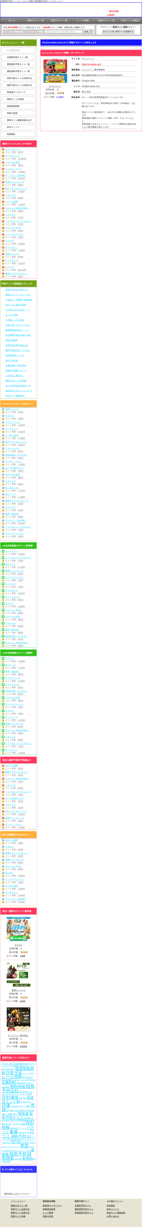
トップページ (13, 50)
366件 (20, 517)
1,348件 (21, 172)
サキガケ (9, 416)
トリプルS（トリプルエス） (18, 221)
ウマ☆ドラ (10, 215)
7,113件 (21, 490)
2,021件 (21, 263)
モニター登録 (11, 315)
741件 (20, 217)
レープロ (9, 267)
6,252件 (21, 178)
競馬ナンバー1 (12, 254)
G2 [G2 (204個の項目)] (13, 1142)
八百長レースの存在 (14, 320)
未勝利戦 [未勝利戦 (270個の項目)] (9, 1083)
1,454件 (21, 250)
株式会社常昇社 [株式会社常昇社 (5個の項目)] (14, 1139)
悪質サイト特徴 (18, 1216)
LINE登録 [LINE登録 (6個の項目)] (14, 1106)
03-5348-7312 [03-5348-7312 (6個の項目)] (26, 1102)
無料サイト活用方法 (20, 1213)
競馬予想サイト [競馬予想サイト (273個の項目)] (17, 1115)
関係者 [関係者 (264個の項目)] (23, 1114)
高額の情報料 (11, 340)
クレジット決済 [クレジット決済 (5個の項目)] (28, 1073)
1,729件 (60, 97)
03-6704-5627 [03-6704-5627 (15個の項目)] (8, 1069)
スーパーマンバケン (14, 234)
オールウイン (11, 247)
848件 (20, 165)
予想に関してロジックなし (17, 325)
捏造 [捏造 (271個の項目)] (30, 1098)
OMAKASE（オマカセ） (16, 455)
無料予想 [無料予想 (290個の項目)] (18, 1136)
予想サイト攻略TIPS (15, 396)
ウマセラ (9, 241)
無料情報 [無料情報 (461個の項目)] (17, 1086)
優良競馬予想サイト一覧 (18, 71)
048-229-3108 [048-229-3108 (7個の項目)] (24, 1132)
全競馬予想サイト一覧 (17, 57)
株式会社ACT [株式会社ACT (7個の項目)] (28, 1077)
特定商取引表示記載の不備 (17, 335)
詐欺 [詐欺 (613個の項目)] (10, 1072)
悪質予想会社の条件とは (16, 289)
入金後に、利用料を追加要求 (18, 300)
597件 (20, 152)
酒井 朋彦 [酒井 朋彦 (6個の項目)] (22, 1098)
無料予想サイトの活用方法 (19, 85)
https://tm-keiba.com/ (91, 64)
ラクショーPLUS (13, 228)
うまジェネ (10, 195)
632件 (20, 211)
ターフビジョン (12, 156)
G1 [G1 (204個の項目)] (29, 1136)
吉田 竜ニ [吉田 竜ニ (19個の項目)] (12, 1114)
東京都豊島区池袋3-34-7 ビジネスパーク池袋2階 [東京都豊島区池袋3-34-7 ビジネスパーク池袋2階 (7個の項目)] (18, 1065)
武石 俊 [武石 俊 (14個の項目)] (18, 1159)
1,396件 (21, 438)
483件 (20, 230)
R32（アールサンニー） (16, 188)
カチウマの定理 (12, 162)
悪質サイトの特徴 (15, 99)
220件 (20, 276)
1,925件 (21, 425)
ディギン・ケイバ (13, 169)
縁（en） (9, 873)
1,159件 (21, 204)
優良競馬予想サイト (84, 1209)
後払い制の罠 (11, 360)
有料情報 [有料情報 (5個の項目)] (27, 1118)
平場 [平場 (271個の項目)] (18, 1073)
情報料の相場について (15, 370)
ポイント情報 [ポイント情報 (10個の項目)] (24, 1106)
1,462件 (21, 875)
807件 (20, 573)
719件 (20, 237)
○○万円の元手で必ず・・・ (18, 310)
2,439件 (21, 244)
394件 (20, 185)
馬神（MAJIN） (12, 514)
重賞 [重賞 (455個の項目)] (15, 1097)
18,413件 (22, 270)
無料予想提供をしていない (17, 350)
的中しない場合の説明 (15, 305)
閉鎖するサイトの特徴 (15, 380)
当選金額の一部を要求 (15, 365)
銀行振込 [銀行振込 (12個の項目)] (10, 1110)
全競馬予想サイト (83, 1205)
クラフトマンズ (12, 422)
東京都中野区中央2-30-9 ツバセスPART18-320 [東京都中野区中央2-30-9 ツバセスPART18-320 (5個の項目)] (18, 1080)
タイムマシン (55, 86)
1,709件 (21, 497)
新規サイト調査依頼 (116, 1213)
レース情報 (48, 1213)
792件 (20, 471)
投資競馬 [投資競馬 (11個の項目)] (5, 1087)
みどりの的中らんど (14, 468)
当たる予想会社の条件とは (17, 386)
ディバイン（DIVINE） (16, 175)
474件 (20, 257)
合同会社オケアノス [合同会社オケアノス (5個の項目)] (26, 1066)
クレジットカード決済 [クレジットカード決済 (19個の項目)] (20, 1094)
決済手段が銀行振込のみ (16, 345)
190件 (20, 768)
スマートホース (12, 149)
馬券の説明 (12, 113)
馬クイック (10, 494)
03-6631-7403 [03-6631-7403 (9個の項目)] (7, 1064)
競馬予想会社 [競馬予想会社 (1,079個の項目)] (18, 1088)
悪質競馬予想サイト (84, 1213)
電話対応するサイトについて (18, 391)
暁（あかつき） (12, 488)
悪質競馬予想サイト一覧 (18, 64)
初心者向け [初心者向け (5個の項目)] (26, 1143)
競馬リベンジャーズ (14, 182)
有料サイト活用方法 (20, 1209)
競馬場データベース (16, 92)
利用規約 (11, 134)
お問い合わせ (113, 1216)
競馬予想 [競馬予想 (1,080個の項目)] (18, 1154)
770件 (20, 224)
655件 (20, 198)
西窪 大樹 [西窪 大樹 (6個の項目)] (14, 1120)
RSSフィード (13, 127)
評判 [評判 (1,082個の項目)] (6, 1097)
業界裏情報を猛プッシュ (16, 330)
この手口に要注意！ (14, 375)
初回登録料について (14, 355)
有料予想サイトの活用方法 (19, 78)
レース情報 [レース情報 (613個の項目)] (12, 1076)
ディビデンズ (11, 260)
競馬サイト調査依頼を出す (19, 120)
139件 (20, 418)
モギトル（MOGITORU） (17, 208)
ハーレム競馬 (11, 201)
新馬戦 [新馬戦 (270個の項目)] (27, 1158)
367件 (20, 458)
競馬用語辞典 (13, 106)
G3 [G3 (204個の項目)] (18, 1142)
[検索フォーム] (63, 31)
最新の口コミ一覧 (19, 1205)
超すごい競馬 (11, 765)
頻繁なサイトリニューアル (17, 295)
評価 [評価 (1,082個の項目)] (6, 1105)
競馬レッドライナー (14, 571)
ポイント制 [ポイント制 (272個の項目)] (11, 1101)
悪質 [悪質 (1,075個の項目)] (24, 1146)
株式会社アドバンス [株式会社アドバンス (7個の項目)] (18, 1128)
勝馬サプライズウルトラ (16, 273)
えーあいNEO (11, 435)
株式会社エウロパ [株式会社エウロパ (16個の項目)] (24, 1083)
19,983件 (22, 158)
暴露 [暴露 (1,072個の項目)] (13, 1131)
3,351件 (21, 191)
